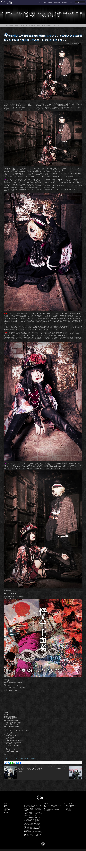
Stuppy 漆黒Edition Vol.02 (70, 805)
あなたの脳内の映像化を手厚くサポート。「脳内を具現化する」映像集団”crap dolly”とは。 (63, 768)
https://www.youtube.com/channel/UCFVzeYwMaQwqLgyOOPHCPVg (20, 758)
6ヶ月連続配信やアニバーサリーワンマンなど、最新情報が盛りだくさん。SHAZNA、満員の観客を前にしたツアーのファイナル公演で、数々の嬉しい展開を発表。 (32, 808)
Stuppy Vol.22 (67, 810)
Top (5, 805)
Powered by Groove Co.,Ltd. (48, 849)
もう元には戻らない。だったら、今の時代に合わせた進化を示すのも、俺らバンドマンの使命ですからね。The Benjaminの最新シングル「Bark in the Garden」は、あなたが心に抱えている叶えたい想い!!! (23, 768)
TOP (40, 2)
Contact (71, 2)
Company (64, 2)
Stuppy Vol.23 (67, 809)
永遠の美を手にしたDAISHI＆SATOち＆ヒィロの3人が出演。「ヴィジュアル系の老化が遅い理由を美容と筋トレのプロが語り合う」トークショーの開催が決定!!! (33, 834)
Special (50, 2)
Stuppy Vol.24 (67, 808)
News (45, 2)
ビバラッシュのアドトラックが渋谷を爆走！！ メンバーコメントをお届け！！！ (52, 807)
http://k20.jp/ (7, 757)
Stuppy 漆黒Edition (68, 806)
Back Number (57, 2)
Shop (80, 2)
